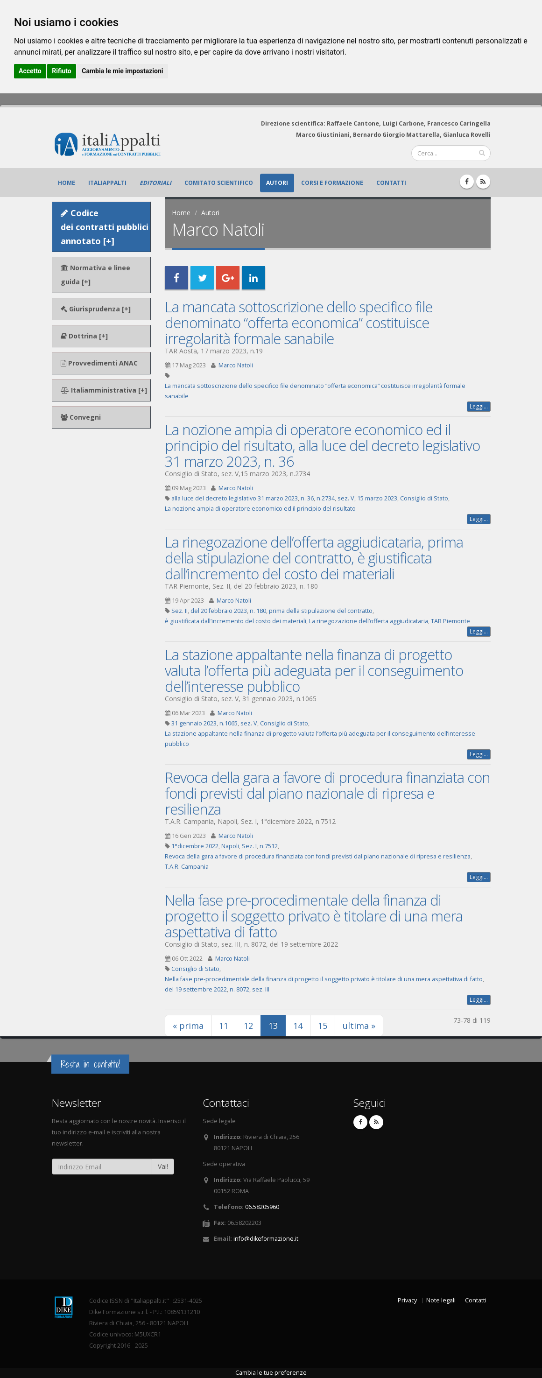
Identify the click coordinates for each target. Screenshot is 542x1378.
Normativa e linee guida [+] (95, 274)
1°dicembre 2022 (194, 846)
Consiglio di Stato (424, 498)
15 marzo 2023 (377, 498)
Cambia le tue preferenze (271, 1373)
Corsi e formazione (332, 183)
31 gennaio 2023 (194, 723)
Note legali (441, 1300)
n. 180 (258, 611)
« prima (188, 1025)
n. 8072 (239, 989)
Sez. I (249, 846)
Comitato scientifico (218, 183)
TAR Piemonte (450, 621)
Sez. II (179, 611)
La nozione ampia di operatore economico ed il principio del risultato (260, 509)
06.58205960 (262, 1207)
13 (277, 1025)
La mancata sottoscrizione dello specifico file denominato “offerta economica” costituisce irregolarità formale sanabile (298, 322)
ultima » (359, 1025)
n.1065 (228, 723)
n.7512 (269, 846)
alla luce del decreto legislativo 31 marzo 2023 (234, 498)
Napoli (230, 846)
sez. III (260, 989)
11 (223, 1025)
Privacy (407, 1300)
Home (66, 183)
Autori (277, 183)
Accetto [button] (30, 71)
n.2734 (326, 498)
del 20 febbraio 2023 (218, 611)
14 (298, 1025)
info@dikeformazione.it (265, 1239)
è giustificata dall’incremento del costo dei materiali (235, 621)
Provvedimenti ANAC (99, 363)
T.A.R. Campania (187, 867)
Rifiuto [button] (61, 71)
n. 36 (307, 498)
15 (322, 1025)
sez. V (346, 498)
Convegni (81, 417)
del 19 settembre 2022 (196, 989)
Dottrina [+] (84, 335)
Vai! (163, 1166)
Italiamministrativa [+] (104, 390)
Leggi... (479, 406)
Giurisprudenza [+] (96, 308)
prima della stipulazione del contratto (321, 611)
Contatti (391, 183)
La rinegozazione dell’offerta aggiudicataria (368, 621)
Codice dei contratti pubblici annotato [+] (104, 226)
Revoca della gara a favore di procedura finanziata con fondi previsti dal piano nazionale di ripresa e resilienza (327, 793)
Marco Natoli (235, 365)
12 (248, 1025)
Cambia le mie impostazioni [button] (122, 71)
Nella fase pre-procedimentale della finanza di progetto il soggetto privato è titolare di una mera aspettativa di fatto (314, 916)
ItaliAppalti (107, 183)
